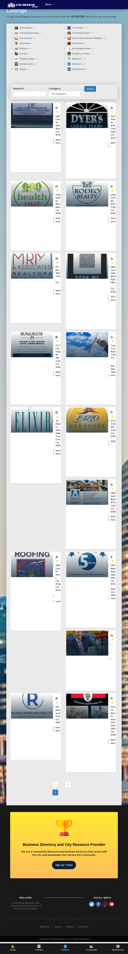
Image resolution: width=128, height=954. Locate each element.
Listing (39, 948)
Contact (83, 938)
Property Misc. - (26, 59)
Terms (58, 938)
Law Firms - (76, 43)
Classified (91, 948)
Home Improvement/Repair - (86, 38)
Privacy (70, 938)
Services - (76, 64)
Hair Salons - (25, 38)
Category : (55, 88)
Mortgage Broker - (80, 48)
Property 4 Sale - (79, 53)
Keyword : (19, 88)
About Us (45, 938)
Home (13, 948)
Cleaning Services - (28, 33)
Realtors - (76, 59)
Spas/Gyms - (77, 69)
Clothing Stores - (80, 33)
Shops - (22, 69)
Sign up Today (64, 877)
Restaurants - (25, 64)
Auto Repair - (25, 28)
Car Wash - (76, 28)
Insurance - (24, 43)
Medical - (23, 48)
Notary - (22, 53)
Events (65, 948)
